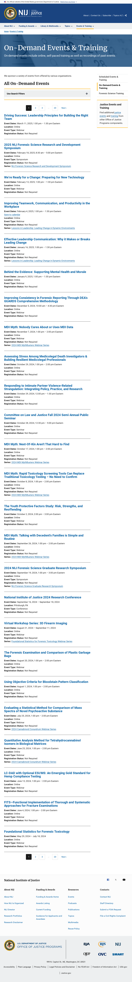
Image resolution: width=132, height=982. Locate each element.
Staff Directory (106, 903)
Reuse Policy (74, 928)
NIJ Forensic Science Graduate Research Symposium (37, 586)
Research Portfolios (13, 916)
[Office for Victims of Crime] (102, 956)
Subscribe (107, 15)
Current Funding (43, 909)
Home (6, 31)
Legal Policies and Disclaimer (62, 967)
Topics (71, 916)
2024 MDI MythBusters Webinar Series (30, 345)
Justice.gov (66, 973)
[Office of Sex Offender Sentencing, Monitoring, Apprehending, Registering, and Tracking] (118, 955)
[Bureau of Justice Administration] (87, 946)
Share (128, 17)
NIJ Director (9, 909)
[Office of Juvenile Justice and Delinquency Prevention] (86, 956)
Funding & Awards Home (47, 897)
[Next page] (65, 108)
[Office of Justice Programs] (10, 13)
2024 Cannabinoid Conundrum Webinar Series (33, 729)
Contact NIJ (105, 897)
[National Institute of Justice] (118, 946)
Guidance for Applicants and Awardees (49, 917)
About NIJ (8, 897)
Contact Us (95, 15)
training (114, 116)
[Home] (30, 13)
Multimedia (73, 922)
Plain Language (24, 967)
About (86, 15)
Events (71, 897)
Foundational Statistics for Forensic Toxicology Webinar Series (41, 641)
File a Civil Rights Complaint (113, 916)
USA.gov (123, 967)
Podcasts (72, 903)
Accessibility (9, 967)
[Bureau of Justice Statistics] (102, 947)
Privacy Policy (40, 967)
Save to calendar (12, 214)
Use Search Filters (16, 93)
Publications (73, 909)
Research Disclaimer (13, 922)
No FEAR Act (83, 967)
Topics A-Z (118, 15)
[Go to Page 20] (55, 108)
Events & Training (16, 31)
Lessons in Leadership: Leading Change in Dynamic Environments (43, 228)
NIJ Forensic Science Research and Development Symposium (41, 166)
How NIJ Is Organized (14, 903)
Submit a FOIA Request (110, 909)
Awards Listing (43, 903)
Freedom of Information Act (105, 967)
